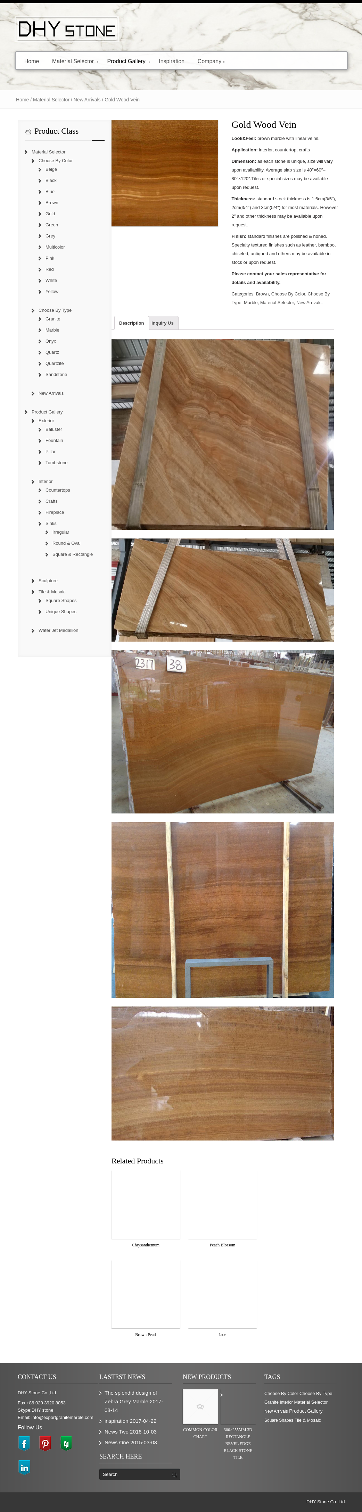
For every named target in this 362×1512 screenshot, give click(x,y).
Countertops (58, 490)
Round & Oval (66, 543)
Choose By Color (288, 293)
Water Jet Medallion (58, 630)
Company (211, 61)
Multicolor (55, 247)
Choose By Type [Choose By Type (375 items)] (315, 1393)
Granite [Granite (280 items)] (271, 1402)
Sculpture (48, 580)
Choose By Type (55, 310)
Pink (50, 258)
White (51, 280)
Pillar (51, 451)
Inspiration (171, 61)
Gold (50, 213)
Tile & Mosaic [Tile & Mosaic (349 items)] (308, 1420)
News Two (117, 1432)
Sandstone (56, 374)
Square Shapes (61, 600)
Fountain (54, 440)
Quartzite (55, 363)
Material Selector (75, 61)
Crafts (52, 501)
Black (51, 180)
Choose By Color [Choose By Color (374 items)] (281, 1393)
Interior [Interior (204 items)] (286, 1402)
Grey (50, 236)
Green (52, 224)
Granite (53, 318)
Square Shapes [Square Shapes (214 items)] (278, 1420)
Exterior (46, 420)
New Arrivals (87, 99)
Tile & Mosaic (52, 591)
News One (117, 1442)
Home (31, 61)
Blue (50, 191)
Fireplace (55, 512)
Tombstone (57, 462)
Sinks (51, 523)
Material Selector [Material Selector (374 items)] (311, 1402)
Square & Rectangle (72, 554)
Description (131, 323)
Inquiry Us (162, 323)
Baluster (54, 429)
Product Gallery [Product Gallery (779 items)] (305, 1411)
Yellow (52, 291)
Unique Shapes (61, 611)
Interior (45, 481)
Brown (262, 293)
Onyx (51, 341)
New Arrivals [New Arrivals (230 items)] (276, 1411)
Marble (251, 302)
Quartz (52, 352)
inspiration (116, 1421)
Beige (51, 169)
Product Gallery (128, 61)
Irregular (60, 532)
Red (50, 269)
